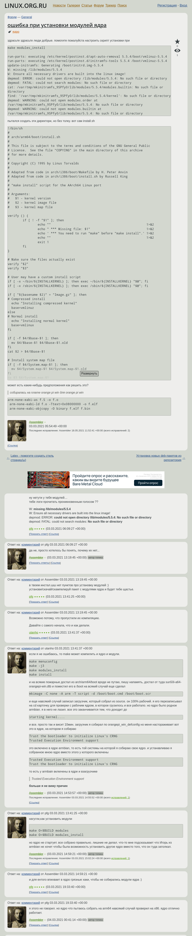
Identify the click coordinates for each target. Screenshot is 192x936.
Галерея (73, 5)
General (26, 17)
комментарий (31, 544)
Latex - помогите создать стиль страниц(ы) (32, 457)
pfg (31, 528)
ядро (16, 31)
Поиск (122, 5)
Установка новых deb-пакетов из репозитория (159, 457)
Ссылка (12, 445)
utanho (33, 632)
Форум (99, 5)
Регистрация (167, 5)
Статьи (86, 5)
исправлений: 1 (120, 797)
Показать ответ (38, 534)
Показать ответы (39, 563)
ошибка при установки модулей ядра (57, 24)
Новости (59, 5)
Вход (183, 5)
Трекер (110, 5)
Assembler (36, 422)
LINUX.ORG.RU (25, 5)
